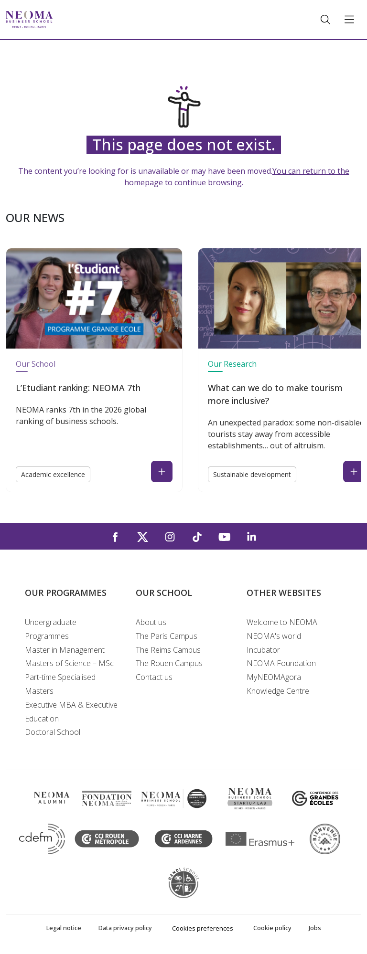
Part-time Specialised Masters (60, 684)
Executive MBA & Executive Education (71, 712)
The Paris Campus (166, 636)
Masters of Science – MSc (69, 663)
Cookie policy (272, 927)
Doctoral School (52, 732)
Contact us (154, 677)
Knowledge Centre (278, 691)
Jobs (315, 927)
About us (151, 622)
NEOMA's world (274, 636)
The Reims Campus (168, 650)
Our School (35, 364)
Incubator (263, 650)
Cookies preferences (202, 928)
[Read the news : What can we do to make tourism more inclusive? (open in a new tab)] (354, 471)
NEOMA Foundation (281, 663)
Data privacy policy (125, 927)
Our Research (232, 364)
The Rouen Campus (169, 663)
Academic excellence (53, 474)
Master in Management (65, 650)
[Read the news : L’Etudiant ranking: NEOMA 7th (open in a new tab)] (162, 471)
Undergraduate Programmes (50, 629)
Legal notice (63, 927)
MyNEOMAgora (274, 677)
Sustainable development (252, 474)
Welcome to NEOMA (282, 622)
